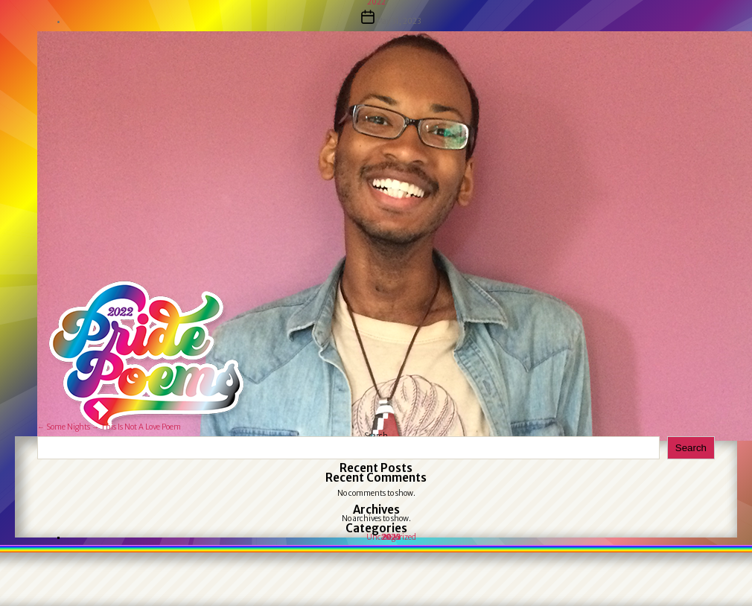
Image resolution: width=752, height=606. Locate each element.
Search (691, 447)
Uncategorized (391, 537)
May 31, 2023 (398, 21)
